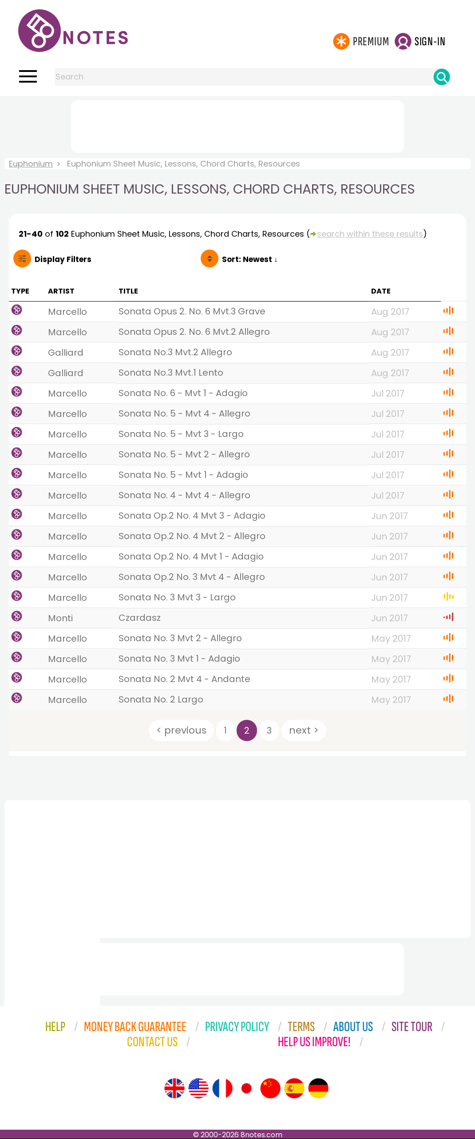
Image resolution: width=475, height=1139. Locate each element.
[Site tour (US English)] (198, 1088)
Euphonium (31, 163)
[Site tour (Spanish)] (294, 1088)
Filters (63, 259)
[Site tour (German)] (318, 1088)
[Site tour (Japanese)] (246, 1088)
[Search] (441, 76)
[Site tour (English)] (174, 1088)
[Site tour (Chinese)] (270, 1088)
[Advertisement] (237, 125)
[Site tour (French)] (222, 1088)
